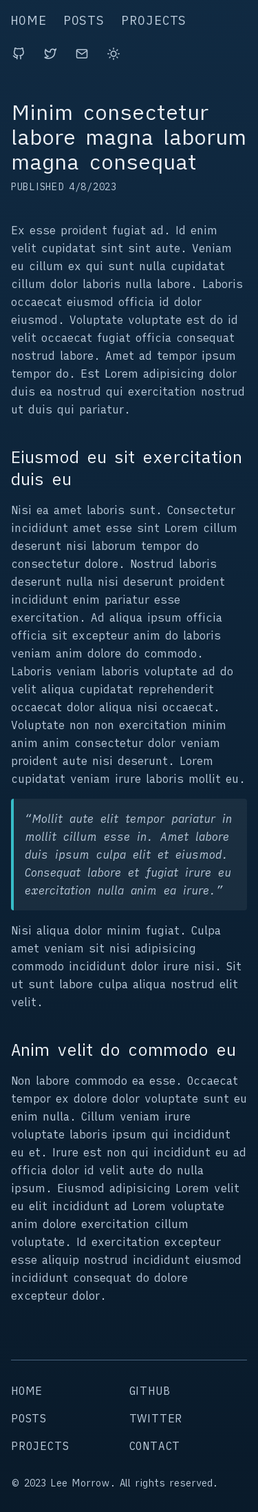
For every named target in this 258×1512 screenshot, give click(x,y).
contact (155, 1446)
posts (84, 20)
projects (153, 20)
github (150, 1391)
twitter (156, 1418)
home (29, 20)
